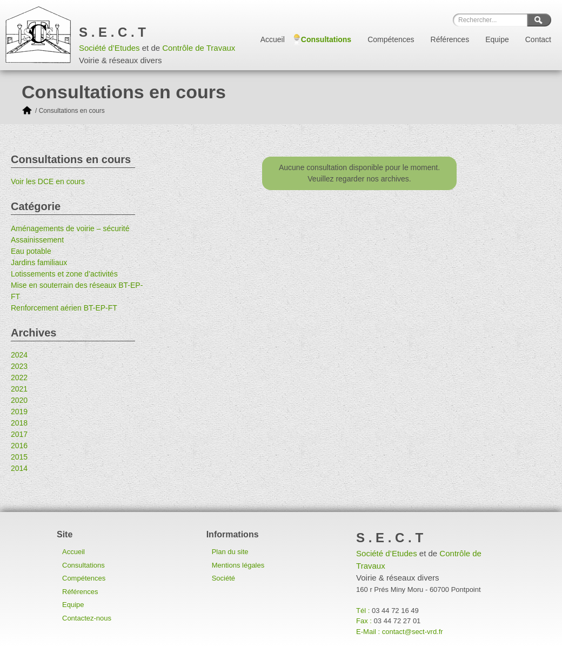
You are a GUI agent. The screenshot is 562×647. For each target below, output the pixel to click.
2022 (19, 377)
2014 (19, 468)
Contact (538, 39)
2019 (19, 411)
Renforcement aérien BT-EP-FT (64, 308)
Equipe (497, 39)
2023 (19, 366)
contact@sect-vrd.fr (412, 632)
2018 (19, 423)
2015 (19, 457)
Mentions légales (238, 565)
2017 (19, 434)
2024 (19, 355)
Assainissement (37, 239)
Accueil (272, 39)
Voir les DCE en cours (48, 181)
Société (223, 578)
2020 (19, 400)
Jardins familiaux (39, 262)
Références (450, 39)
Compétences (390, 39)
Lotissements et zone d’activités (64, 273)
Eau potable (31, 251)
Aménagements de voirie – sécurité (70, 228)
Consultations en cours (72, 110)
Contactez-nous (86, 618)
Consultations (326, 39)
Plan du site (230, 552)
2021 (19, 389)
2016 (19, 445)
